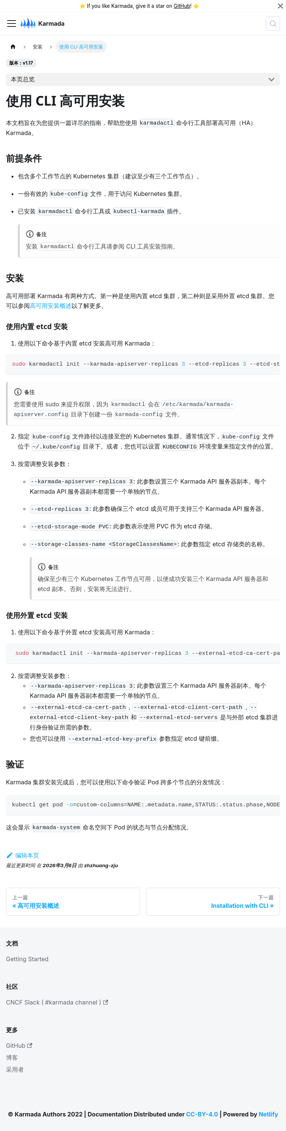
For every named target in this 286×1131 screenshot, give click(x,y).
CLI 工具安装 (143, 246)
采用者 (15, 1069)
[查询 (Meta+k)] (273, 23)
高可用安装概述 (51, 305)
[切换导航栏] (11, 23)
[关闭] (280, 6)
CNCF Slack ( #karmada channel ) (57, 1002)
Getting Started (27, 959)
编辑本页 (22, 855)
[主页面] (13, 46)
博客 (12, 1057)
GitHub (182, 6)
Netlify (268, 1114)
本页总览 (23, 79)
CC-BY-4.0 (202, 1114)
